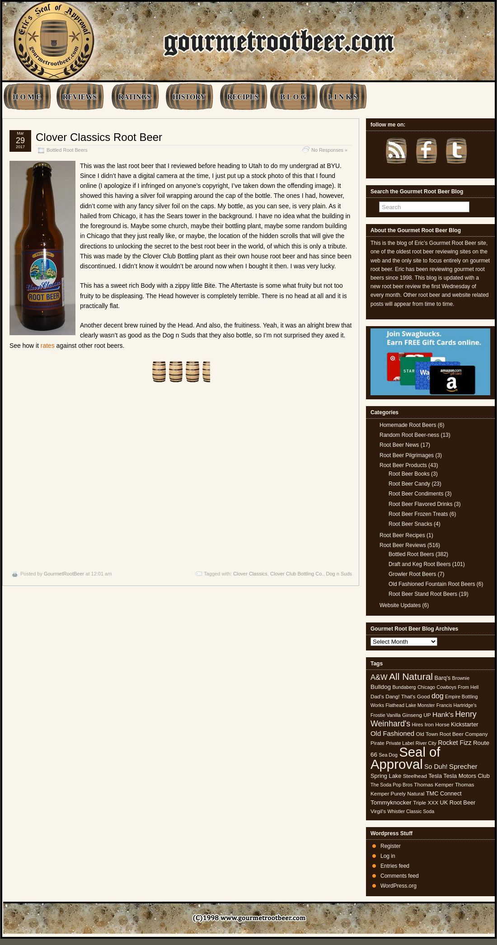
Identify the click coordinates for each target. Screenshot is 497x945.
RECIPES (242, 97)
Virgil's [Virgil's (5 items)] (378, 811)
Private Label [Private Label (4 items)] (400, 743)
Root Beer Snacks (410, 524)
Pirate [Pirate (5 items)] (377, 743)
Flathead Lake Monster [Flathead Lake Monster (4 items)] (410, 705)
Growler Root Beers (412, 574)
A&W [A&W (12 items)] (379, 677)
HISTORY (189, 97)
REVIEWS (80, 97)
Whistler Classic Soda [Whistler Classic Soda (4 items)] (411, 811)
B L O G (293, 97)
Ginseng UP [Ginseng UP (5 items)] (416, 715)
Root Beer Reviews (403, 545)
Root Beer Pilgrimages (407, 455)
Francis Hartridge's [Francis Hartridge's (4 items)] (456, 705)
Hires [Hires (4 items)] (417, 724)
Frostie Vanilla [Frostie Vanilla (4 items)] (385, 715)
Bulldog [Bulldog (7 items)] (380, 686)
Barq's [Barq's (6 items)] (442, 677)
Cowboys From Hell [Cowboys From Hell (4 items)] (457, 687)
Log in (387, 856)
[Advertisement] (180, 476)
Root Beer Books (409, 474)
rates (48, 345)
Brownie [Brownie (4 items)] (461, 678)
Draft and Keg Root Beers (419, 564)
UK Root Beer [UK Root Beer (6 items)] (457, 802)
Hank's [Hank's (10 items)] (443, 714)
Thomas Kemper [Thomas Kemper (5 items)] (433, 784)
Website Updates (400, 605)
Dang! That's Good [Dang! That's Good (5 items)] (407, 696)
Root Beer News (399, 445)
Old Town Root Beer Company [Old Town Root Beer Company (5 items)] (452, 734)
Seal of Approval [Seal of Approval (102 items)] (405, 757)
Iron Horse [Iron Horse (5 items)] (437, 724)
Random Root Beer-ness (409, 435)
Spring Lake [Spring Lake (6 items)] (385, 775)
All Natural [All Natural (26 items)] (411, 676)
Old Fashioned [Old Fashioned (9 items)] (392, 733)
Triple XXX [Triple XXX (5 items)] (425, 803)
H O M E (27, 97)
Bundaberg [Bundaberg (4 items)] (404, 687)
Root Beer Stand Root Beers (423, 594)
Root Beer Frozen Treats (418, 514)
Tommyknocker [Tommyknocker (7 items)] (391, 802)
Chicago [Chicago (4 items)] (426, 687)
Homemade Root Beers (408, 425)
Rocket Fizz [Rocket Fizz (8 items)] (454, 742)
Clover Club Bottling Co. (296, 573)
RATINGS (134, 97)
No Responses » (329, 150)
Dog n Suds (339, 573)
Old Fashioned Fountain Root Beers (432, 584)
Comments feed (399, 876)
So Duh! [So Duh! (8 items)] (435, 766)
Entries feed (394, 866)
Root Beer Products (403, 465)
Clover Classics (250, 573)
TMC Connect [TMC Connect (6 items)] (444, 793)
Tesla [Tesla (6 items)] (435, 775)
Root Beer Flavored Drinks (420, 504)
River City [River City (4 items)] (426, 743)
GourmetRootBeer (64, 573)
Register (390, 846)
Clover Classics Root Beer (99, 137)
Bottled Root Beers (67, 150)
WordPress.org (398, 886)
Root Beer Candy (409, 484)
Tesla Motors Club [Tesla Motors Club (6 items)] (466, 775)
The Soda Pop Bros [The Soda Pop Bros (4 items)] (391, 784)
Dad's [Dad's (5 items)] (377, 696)
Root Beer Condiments (416, 494)
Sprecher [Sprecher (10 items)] (463, 766)
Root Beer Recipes (402, 535)
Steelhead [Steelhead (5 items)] (415, 776)
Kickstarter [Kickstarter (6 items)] (464, 724)
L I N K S (342, 97)
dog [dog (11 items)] (437, 696)
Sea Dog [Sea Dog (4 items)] (388, 755)
